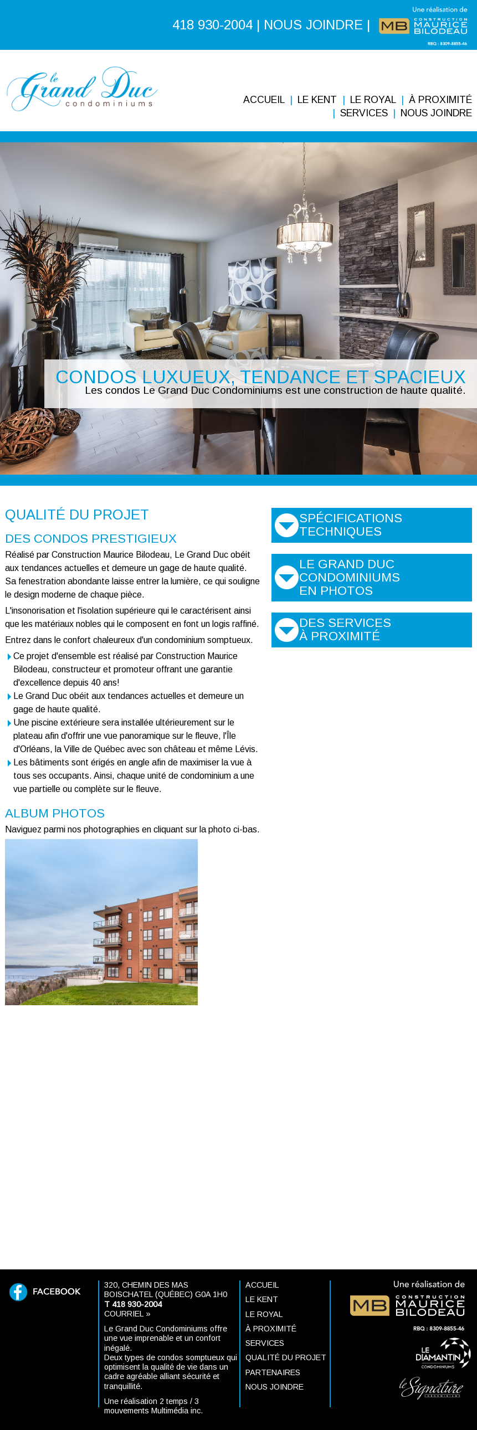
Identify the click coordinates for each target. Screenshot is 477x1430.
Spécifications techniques (350, 524)
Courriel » (127, 1313)
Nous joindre (436, 113)
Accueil (264, 99)
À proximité (440, 99)
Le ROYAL (373, 99)
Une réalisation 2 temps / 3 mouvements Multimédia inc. (153, 1406)
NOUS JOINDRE (313, 24)
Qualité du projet (285, 1357)
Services (364, 113)
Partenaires (272, 1372)
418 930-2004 (212, 24)
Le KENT (317, 99)
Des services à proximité (345, 629)
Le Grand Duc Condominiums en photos (349, 577)
